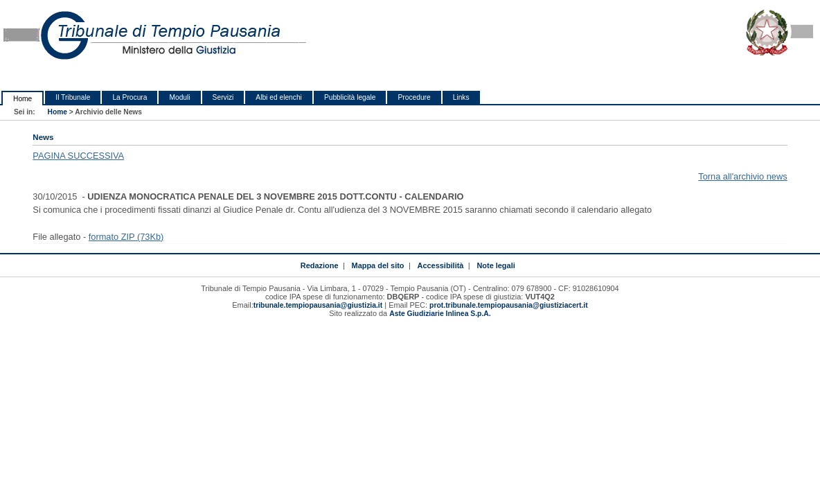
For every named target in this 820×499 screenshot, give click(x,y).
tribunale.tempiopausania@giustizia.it (318, 305)
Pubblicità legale (350, 97)
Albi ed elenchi (279, 97)
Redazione (320, 265)
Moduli (179, 97)
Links (461, 97)
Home (22, 99)
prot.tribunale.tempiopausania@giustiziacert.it (508, 305)
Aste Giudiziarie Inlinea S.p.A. (439, 313)
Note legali (495, 265)
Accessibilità (441, 265)
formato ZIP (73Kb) (126, 236)
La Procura (129, 97)
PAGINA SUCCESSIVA (78, 155)
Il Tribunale (72, 97)
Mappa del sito (378, 265)
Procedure (414, 97)
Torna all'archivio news (742, 176)
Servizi (223, 97)
